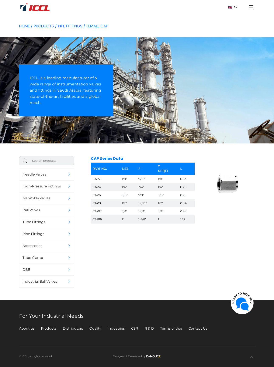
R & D (149, 328)
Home (24, 26)
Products (44, 26)
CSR (134, 328)
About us (27, 328)
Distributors (73, 328)
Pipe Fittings (70, 26)
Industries (116, 328)
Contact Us (197, 328)
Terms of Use (171, 328)
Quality (95, 328)
